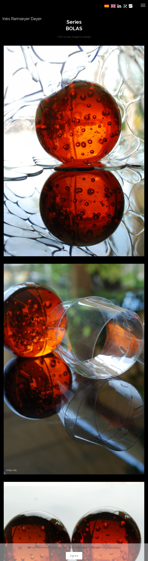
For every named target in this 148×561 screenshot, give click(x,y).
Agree (74, 555)
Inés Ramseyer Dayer (22, 18)
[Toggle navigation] (143, 5)
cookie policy (112, 547)
